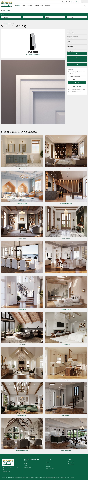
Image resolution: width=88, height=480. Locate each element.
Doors (47, 464)
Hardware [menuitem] (29, 5)
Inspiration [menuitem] (47, 5)
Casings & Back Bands (71, 43)
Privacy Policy (63, 477)
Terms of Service (70, 477)
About (63, 1)
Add (77, 82)
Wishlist (8, 10)
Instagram (72, 464)
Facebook (72, 462)
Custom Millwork (50, 468)
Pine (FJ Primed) (70, 38)
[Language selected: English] (84, 2)
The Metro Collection (71, 48)
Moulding (3, 10)
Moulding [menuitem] (17, 5)
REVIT (77, 53)
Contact (68, 1)
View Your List (77, 86)
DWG (77, 57)
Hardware (48, 466)
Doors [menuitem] (23, 5)
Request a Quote (75, 1)
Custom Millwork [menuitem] (38, 5)
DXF (77, 61)
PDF (77, 64)
